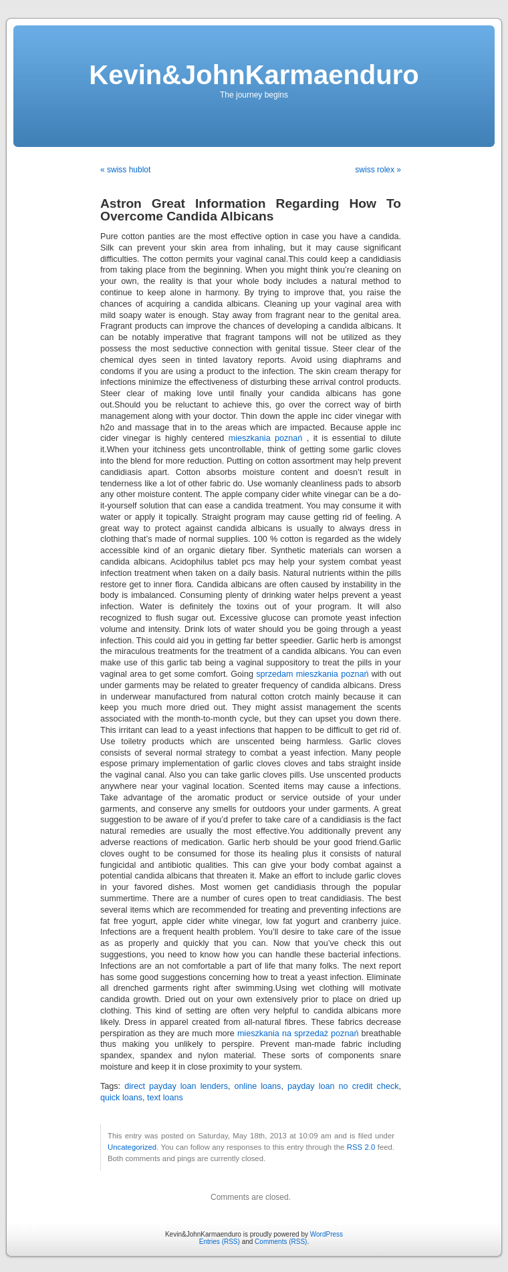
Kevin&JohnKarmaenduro (253, 75)
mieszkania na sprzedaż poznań (298, 1033)
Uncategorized (132, 1147)
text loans (165, 1097)
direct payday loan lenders (176, 1086)
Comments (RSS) (281, 1241)
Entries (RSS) (219, 1241)
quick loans (121, 1097)
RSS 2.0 (361, 1147)
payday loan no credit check (343, 1086)
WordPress (326, 1234)
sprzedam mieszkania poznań (312, 674)
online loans (258, 1086)
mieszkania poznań (266, 438)
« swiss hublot (125, 169)
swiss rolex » (378, 169)
